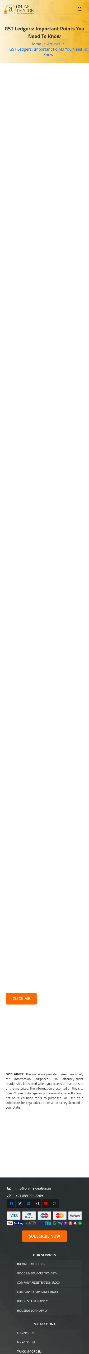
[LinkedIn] (28, 1132)
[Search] (80, 9)
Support (23, 1308)
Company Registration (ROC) (38, 1211)
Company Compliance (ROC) (37, 1220)
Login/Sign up (27, 1261)
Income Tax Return (31, 1192)
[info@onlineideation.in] (11, 1116)
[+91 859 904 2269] (11, 1124)
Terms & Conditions (32, 1349)
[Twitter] (20, 1132)
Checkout (24, 1299)
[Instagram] (37, 1132)
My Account (26, 1271)
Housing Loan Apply (32, 1239)
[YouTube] (46, 1132)
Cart (20, 1289)
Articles (23, 1330)
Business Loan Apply (32, 1230)
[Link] (19, 9)
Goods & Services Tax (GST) (37, 1202)
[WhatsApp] (54, 1132)
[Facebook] (11, 1132)
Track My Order (29, 1280)
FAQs (20, 1340)
